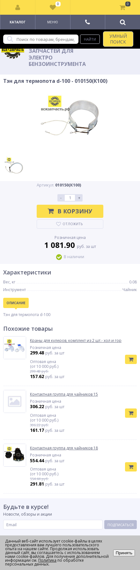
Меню (52, 22)
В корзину (70, 211)
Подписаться (120, 524)
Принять (124, 552)
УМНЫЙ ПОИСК (118, 39)
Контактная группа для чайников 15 (64, 394)
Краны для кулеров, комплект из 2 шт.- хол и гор (76, 340)
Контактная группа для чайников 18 (64, 448)
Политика (47, 560)
